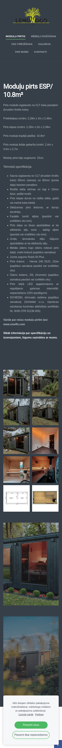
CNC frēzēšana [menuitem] (21, 44)
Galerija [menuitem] (44, 44)
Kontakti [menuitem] (40, 51)
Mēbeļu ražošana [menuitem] (43, 36)
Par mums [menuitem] (22, 51)
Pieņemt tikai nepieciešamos (31, 734)
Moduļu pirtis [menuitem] (15, 36)
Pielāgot (39, 714)
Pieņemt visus (31, 724)
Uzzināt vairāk (25, 714)
